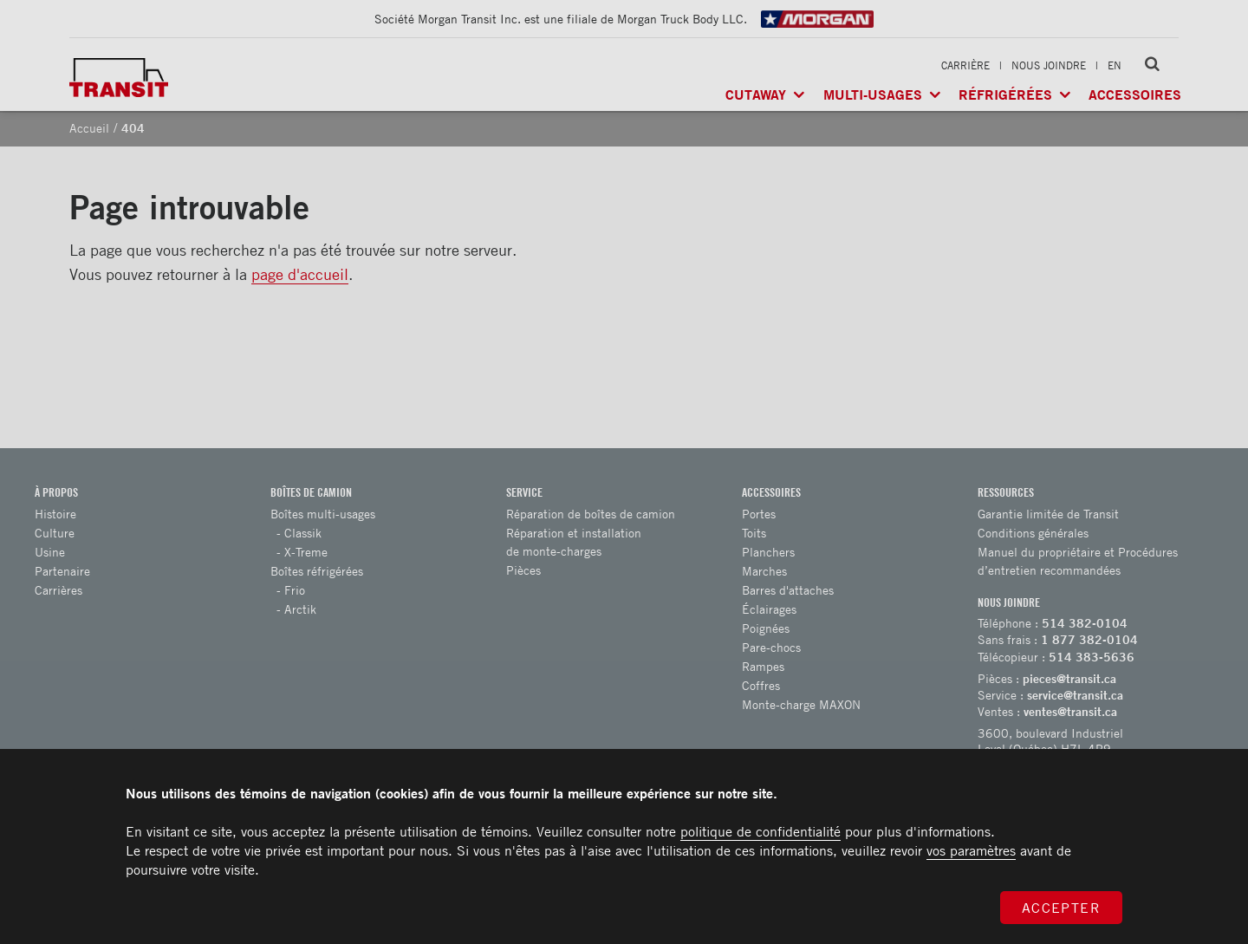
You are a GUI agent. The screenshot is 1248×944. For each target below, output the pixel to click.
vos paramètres (971, 850)
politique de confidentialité (760, 831)
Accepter (1062, 907)
